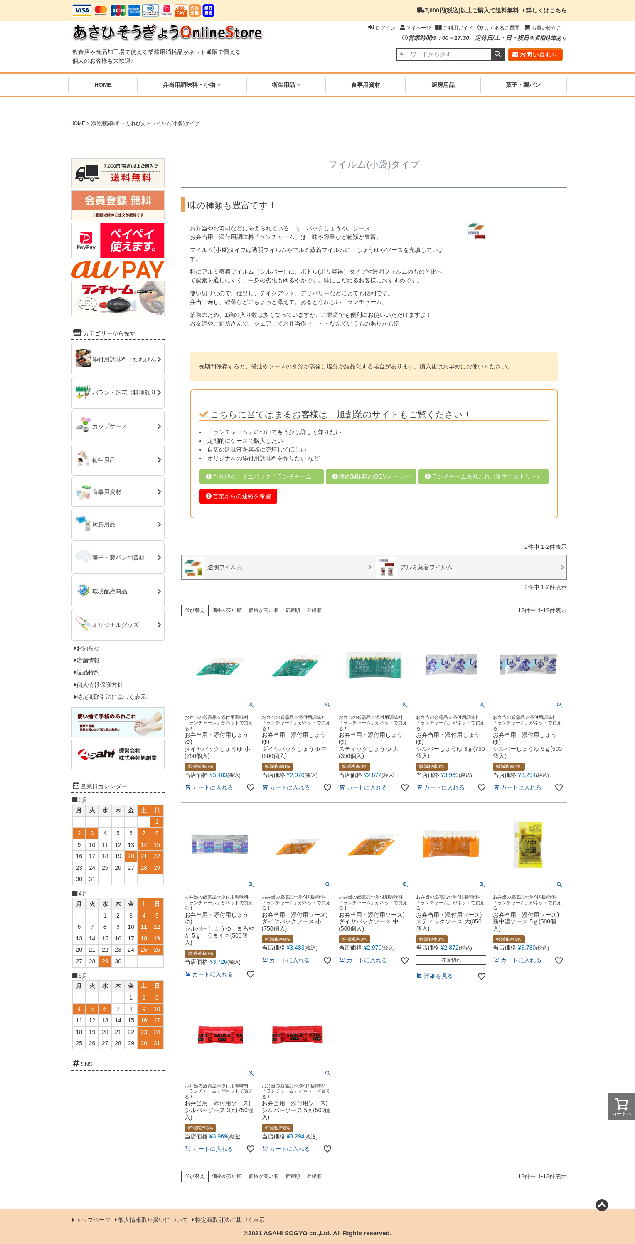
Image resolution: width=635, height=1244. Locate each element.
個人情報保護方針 (99, 684)
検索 (497, 54)
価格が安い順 (227, 610)
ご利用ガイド (454, 28)
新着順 (292, 610)
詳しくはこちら (546, 10)
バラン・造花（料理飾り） (127, 392)
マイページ (415, 28)
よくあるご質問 (498, 28)
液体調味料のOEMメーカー (374, 476)
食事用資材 (365, 84)
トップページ (93, 1220)
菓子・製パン (523, 84)
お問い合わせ (539, 54)
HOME (103, 84)
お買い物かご (542, 28)
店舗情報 (88, 660)
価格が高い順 (263, 610)
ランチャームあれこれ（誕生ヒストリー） (487, 476)
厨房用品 (443, 84)
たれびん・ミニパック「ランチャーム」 (265, 476)
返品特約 (88, 672)
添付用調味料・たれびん (118, 123)
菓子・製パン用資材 (118, 557)
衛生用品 (286, 84)
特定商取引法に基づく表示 (111, 697)
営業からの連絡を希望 (242, 496)
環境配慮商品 (109, 590)
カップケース (109, 426)
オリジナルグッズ (115, 624)
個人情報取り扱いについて (153, 1220)
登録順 (314, 610)
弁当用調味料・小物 (192, 84)
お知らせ (88, 648)
